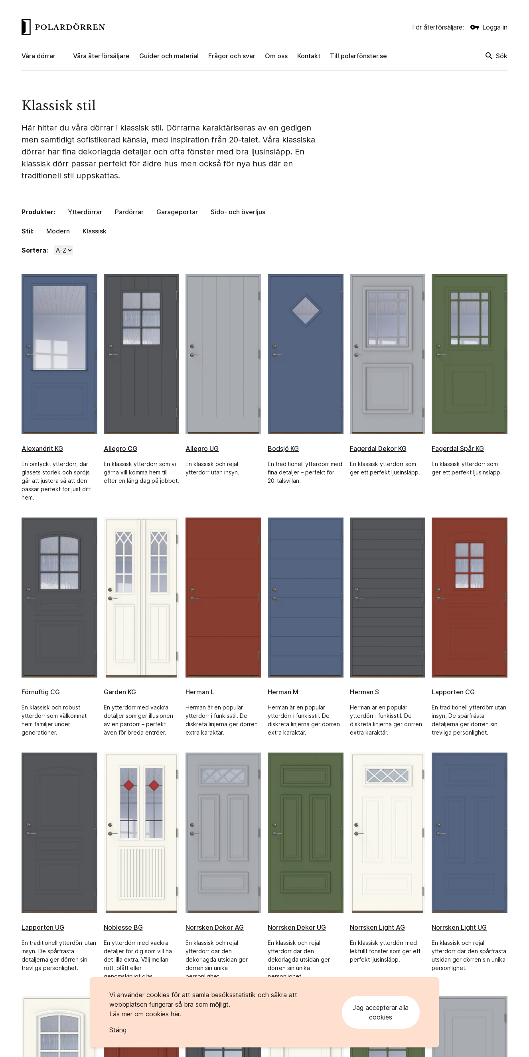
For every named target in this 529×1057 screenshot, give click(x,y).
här (175, 1014)
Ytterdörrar (85, 212)
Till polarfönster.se (358, 56)
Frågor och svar (231, 56)
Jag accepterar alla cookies (381, 1012)
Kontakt (308, 56)
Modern (58, 231)
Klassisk (95, 231)
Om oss (276, 56)
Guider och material (169, 56)
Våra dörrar (38, 56)
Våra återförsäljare (101, 56)
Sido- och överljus (238, 212)
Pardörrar (129, 212)
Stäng (117, 1030)
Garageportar (177, 212)
